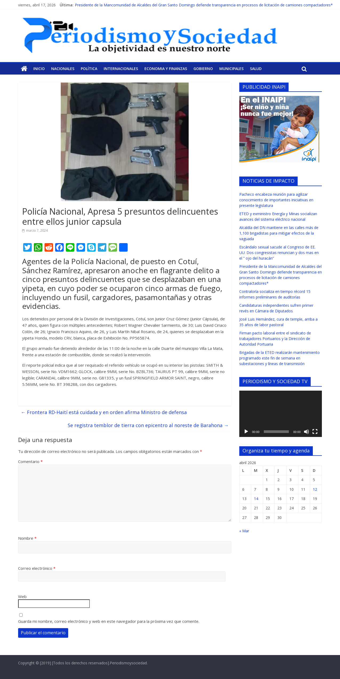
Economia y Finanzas (165, 68)
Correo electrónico (36, 568)
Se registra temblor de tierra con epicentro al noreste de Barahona (148, 425)
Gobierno (203, 68)
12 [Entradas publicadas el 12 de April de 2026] (315, 489)
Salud (256, 68)
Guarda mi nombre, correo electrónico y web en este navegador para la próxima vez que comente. (108, 621)
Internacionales (121, 68)
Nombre (27, 538)
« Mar (244, 530)
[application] (280, 414)
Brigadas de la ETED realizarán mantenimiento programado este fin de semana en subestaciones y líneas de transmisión (279, 358)
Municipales (231, 68)
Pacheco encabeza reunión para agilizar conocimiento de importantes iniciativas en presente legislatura (276, 200)
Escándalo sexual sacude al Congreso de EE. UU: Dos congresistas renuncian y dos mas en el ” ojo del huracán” (279, 252)
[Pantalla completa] (315, 431)
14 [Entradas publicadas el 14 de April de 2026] (256, 498)
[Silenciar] (306, 431)
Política (89, 68)
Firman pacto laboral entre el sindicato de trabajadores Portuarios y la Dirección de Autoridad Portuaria (275, 338)
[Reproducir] (246, 431)
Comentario (30, 461)
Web (22, 596)
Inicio (39, 68)
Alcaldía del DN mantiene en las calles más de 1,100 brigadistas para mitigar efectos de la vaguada (278, 233)
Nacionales (62, 68)
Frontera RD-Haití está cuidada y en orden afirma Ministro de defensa (104, 412)
